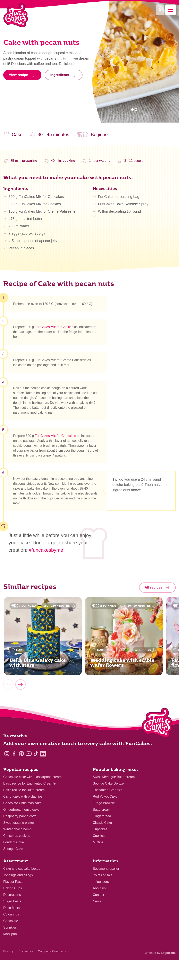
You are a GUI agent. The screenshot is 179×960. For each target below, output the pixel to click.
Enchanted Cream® (107, 790)
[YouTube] (28, 753)
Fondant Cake (13, 842)
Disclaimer (25, 951)
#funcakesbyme (46, 550)
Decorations (12, 894)
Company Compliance (53, 951)
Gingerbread (102, 816)
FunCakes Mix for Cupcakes (55, 437)
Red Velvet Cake (105, 796)
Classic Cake (102, 822)
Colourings (11, 914)
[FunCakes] (15, 15)
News (97, 901)
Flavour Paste (13, 881)
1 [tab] (132, 109)
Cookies (99, 835)
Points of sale (102, 875)
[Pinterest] (21, 753)
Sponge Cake (13, 849)
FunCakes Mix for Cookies (54, 329)
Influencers (101, 881)
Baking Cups (12, 888)
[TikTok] (35, 753)
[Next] (20, 686)
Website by (160, 952)
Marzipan (10, 934)
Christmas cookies (16, 835)
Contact (98, 894)
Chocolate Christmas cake (22, 803)
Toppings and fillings (18, 875)
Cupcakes (100, 829)
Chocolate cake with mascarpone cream (32, 777)
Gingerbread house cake (21, 809)
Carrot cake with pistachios (22, 796)
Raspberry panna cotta (19, 816)
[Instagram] (6, 753)
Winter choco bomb (17, 829)
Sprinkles (10, 927)
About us (99, 888)
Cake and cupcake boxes (21, 868)
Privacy (8, 951)
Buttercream (102, 809)
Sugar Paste (12, 901)
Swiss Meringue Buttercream (114, 777)
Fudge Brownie (104, 803)
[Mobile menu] (170, 9)
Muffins (98, 842)
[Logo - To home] (157, 724)
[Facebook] (14, 753)
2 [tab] (136, 109)
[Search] (160, 9)
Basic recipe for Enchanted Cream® (29, 783)
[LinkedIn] (42, 753)
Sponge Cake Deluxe (108, 783)
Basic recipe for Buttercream (24, 790)
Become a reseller (106, 868)
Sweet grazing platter (18, 822)
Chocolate (10, 921)
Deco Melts (11, 908)
